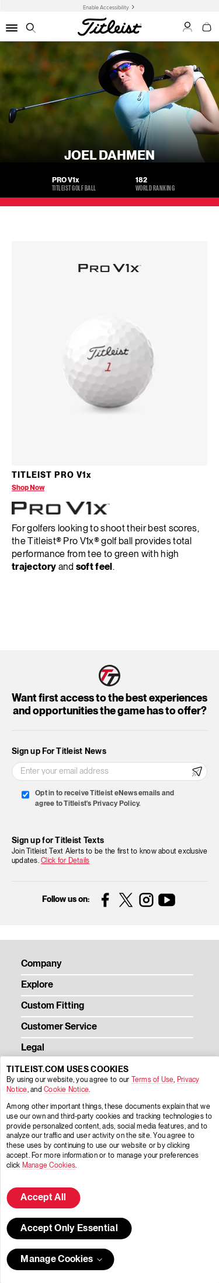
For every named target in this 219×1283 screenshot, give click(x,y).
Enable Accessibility (106, 7)
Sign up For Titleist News (59, 751)
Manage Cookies (48, 1165)
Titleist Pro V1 (51, 475)
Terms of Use (152, 1080)
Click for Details (65, 861)
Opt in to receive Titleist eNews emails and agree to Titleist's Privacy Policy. (104, 798)
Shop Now (28, 488)
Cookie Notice (66, 1090)
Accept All (43, 1198)
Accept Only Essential (69, 1229)
